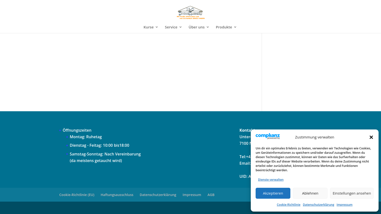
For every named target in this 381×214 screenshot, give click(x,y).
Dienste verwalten (271, 180)
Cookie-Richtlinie (288, 205)
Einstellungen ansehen (352, 193)
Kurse (149, 27)
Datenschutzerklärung (318, 205)
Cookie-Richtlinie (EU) (76, 194)
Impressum (344, 205)
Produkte (224, 27)
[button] (371, 137)
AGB (211, 194)
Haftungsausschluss (117, 194)
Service (171, 27)
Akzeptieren (273, 193)
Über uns (197, 27)
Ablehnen (310, 193)
